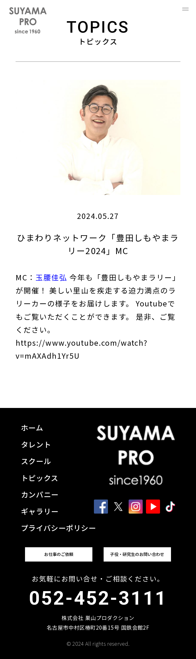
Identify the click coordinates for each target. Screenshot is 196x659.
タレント (36, 444)
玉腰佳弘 (51, 277)
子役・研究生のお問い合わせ (137, 554)
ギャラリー (40, 511)
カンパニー (40, 494)
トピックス (39, 478)
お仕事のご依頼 (58, 554)
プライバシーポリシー (58, 528)
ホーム (32, 427)
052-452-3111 (98, 598)
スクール (36, 461)
